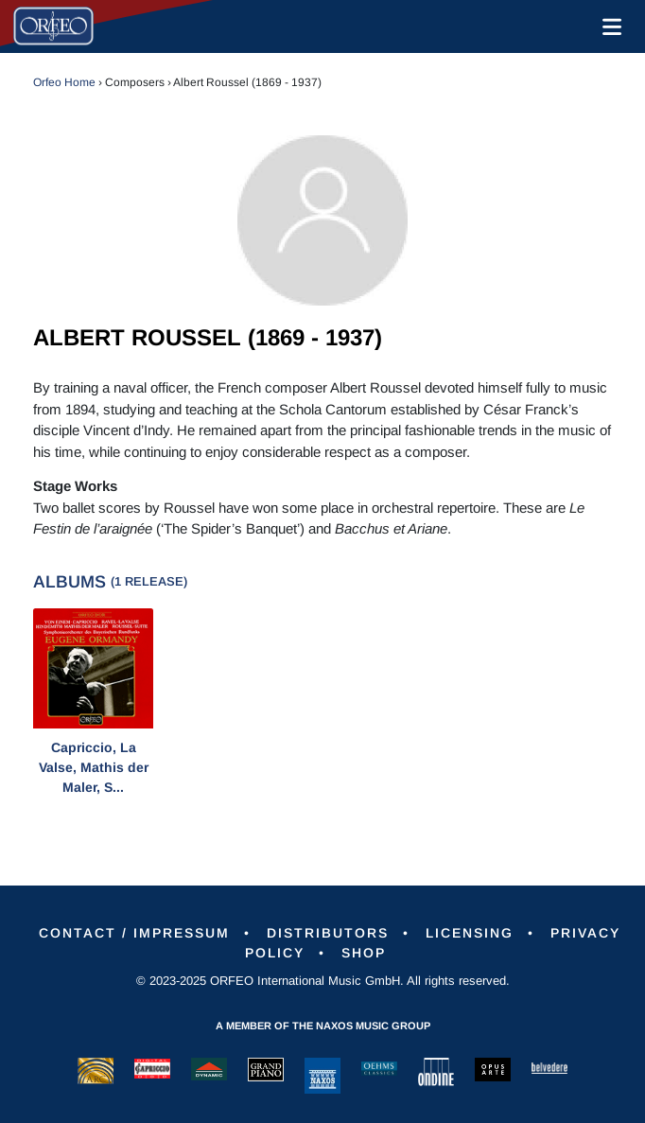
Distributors (328, 932)
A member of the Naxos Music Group (323, 1025)
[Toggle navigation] (608, 26)
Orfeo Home (64, 82)
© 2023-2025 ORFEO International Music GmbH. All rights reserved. (323, 981)
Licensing (470, 932)
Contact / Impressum (134, 932)
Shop (363, 952)
